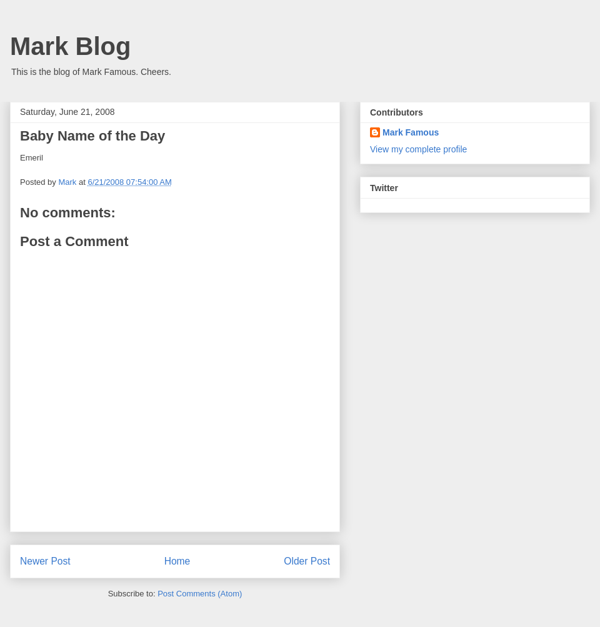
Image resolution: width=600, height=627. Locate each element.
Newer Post (45, 561)
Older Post (307, 561)
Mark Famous (410, 132)
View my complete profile (418, 149)
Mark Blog (70, 46)
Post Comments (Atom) (200, 593)
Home (177, 561)
